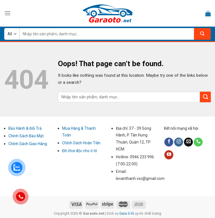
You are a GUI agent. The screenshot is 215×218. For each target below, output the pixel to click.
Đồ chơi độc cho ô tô (79, 151)
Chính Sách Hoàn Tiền (81, 143)
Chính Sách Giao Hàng (27, 144)
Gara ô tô (127, 213)
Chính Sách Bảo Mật (26, 136)
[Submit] (205, 97)
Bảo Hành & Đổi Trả (25, 128)
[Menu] (7, 13)
